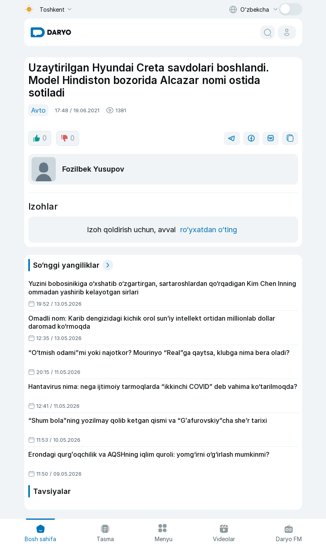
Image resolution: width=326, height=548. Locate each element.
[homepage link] (51, 32)
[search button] (267, 32)
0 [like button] (40, 138)
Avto (38, 110)
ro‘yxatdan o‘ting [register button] (208, 229)
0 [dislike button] (68, 138)
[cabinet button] (287, 32)
